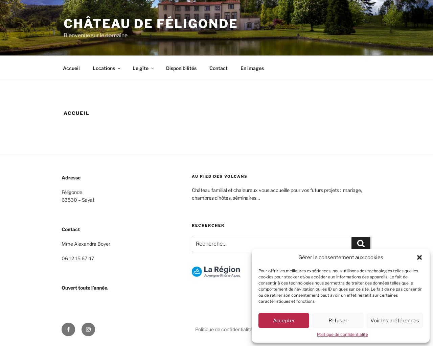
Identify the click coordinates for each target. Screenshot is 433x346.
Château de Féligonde (151, 23)
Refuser (337, 321)
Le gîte (144, 68)
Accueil (71, 68)
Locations (107, 68)
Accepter (284, 321)
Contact (218, 68)
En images (252, 68)
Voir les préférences (394, 321)
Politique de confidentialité (342, 334)
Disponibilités (181, 68)
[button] (419, 257)
